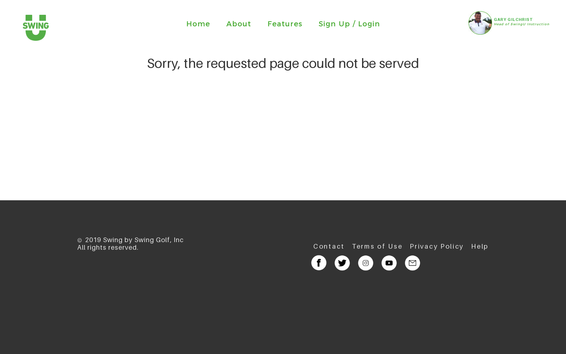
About (238, 23)
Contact (329, 246)
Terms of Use (377, 246)
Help (480, 246)
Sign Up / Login (349, 23)
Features (284, 23)
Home (198, 23)
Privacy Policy (437, 246)
